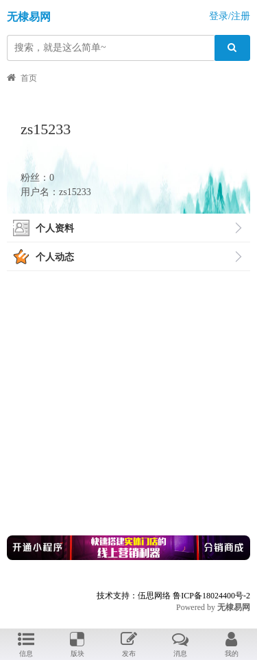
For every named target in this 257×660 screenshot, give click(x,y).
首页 (29, 78)
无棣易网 (29, 17)
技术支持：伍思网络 (134, 595)
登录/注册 (229, 16)
